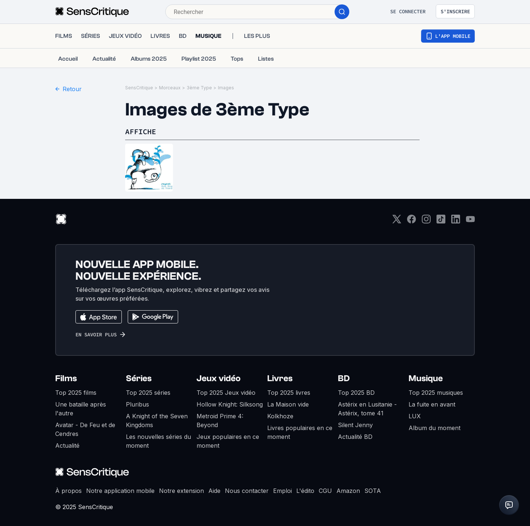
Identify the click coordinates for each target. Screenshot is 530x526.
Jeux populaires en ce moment (228, 441)
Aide (214, 490)
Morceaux (170, 87)
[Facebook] (411, 221)
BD (344, 378)
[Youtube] (470, 221)
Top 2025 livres (288, 392)
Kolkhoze (280, 416)
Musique (426, 378)
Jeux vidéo (219, 378)
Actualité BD (355, 436)
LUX (415, 416)
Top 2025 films (75, 392)
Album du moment (434, 428)
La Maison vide (288, 404)
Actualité (67, 445)
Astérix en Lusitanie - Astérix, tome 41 (367, 409)
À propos (68, 490)
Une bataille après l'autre (80, 409)
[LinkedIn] (455, 221)
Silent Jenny (355, 425)
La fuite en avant (432, 404)
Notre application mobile (120, 490)
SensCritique (139, 87)
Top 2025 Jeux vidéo (226, 392)
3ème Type (199, 87)
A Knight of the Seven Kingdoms (157, 420)
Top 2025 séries (148, 392)
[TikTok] (441, 221)
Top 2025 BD (356, 392)
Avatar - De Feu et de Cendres (85, 429)
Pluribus (137, 404)
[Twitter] (396, 221)
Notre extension (181, 490)
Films (66, 378)
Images (226, 87)
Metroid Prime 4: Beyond (220, 420)
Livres (280, 378)
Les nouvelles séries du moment (158, 441)
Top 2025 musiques (436, 392)
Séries (139, 378)
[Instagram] (426, 221)
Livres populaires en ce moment (299, 432)
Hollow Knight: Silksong (230, 404)
